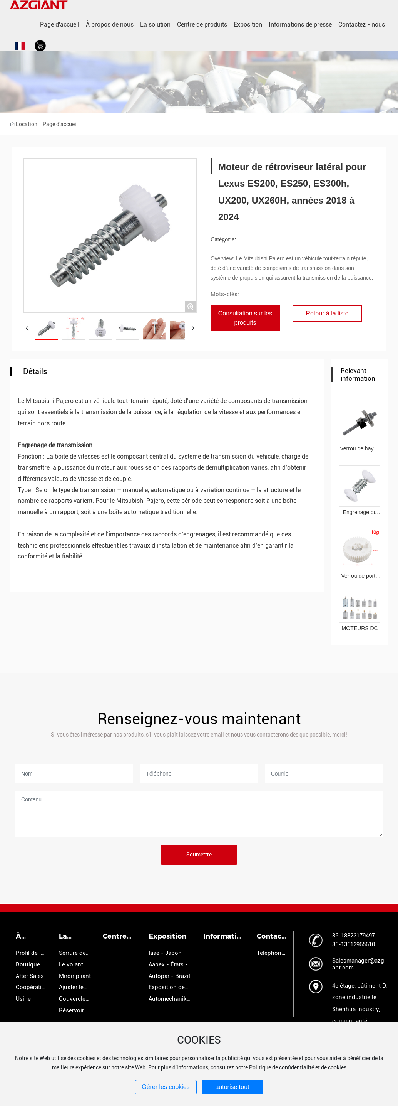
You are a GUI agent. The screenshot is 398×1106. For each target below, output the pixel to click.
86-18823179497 (353, 935)
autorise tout (232, 1087)
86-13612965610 (353, 944)
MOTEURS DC (360, 628)
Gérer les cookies (166, 1087)
